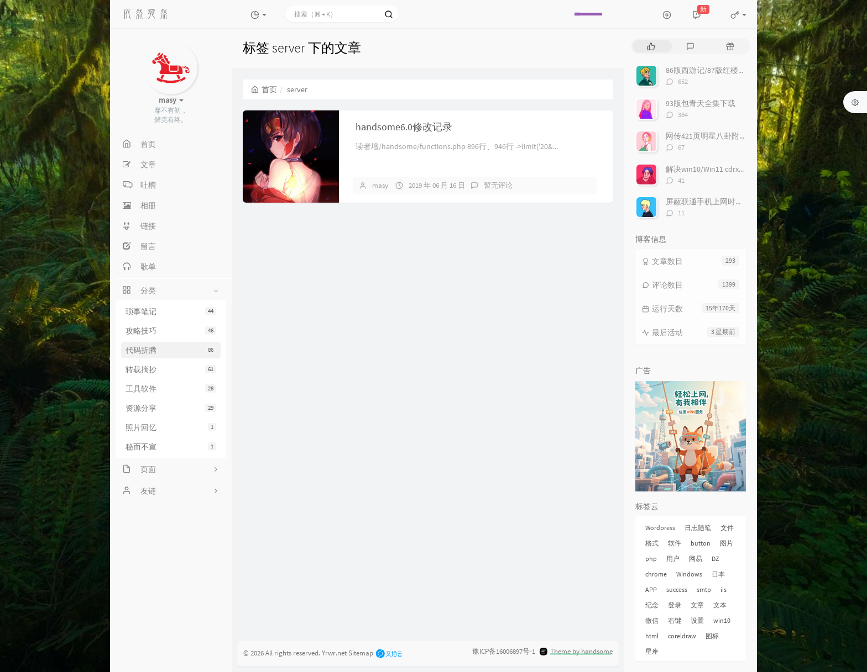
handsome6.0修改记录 (404, 126)
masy (380, 185)
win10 (721, 620)
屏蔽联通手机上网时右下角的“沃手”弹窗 (735, 202)
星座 (652, 651)
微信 (652, 620)
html (652, 636)
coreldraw (682, 636)
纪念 (652, 605)
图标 (712, 636)
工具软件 (171, 389)
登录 (674, 605)
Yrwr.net (334, 652)
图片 (726, 543)
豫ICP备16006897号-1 (503, 651)
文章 (697, 605)
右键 (674, 620)
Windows (689, 574)
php (651, 558)
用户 (673, 558)
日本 (718, 574)
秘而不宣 (171, 447)
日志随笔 (698, 527)
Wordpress (660, 527)
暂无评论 (498, 185)
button (701, 543)
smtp (704, 589)
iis (723, 589)
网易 (695, 558)
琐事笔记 (171, 311)
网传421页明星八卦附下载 (710, 136)
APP (651, 589)
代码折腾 (171, 350)
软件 (674, 543)
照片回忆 (171, 427)
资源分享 (171, 408)
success (676, 589)
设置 (697, 620)
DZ (715, 558)
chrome (656, 574)
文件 (727, 527)
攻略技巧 (171, 331)
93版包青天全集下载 (700, 103)
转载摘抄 (171, 369)
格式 (652, 543)
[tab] (651, 46)
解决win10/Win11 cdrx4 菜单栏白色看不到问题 (744, 169)
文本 (720, 605)
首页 (264, 89)
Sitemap (360, 652)
